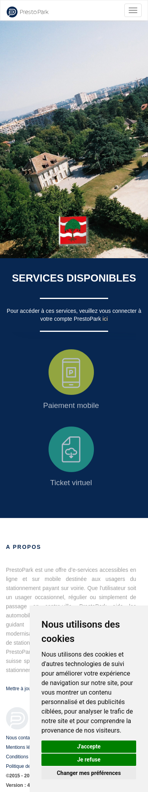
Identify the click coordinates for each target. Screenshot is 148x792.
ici (105, 319)
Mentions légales (23, 747)
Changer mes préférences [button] (89, 773)
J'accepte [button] (89, 746)
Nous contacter (22, 738)
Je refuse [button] (88, 759)
